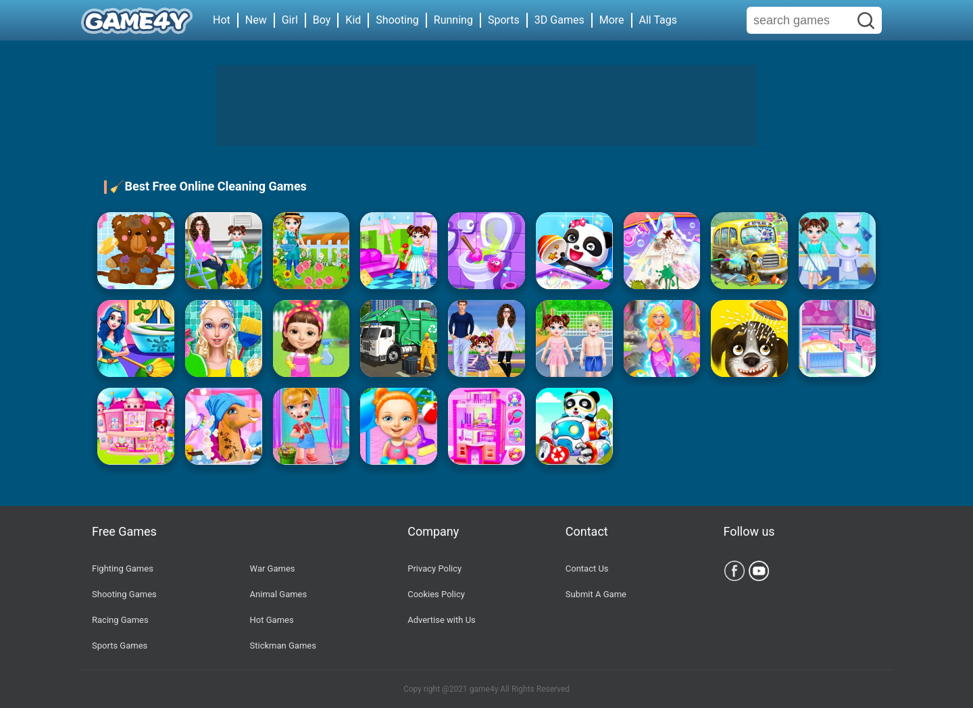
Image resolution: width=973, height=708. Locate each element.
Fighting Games (122, 568)
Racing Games (120, 620)
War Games (272, 568)
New (256, 20)
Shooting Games (124, 594)
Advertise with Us (441, 620)
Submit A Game (596, 594)
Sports (504, 20)
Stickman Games (283, 645)
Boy (322, 20)
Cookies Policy (436, 594)
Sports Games (119, 645)
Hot (221, 20)
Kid (353, 20)
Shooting (397, 20)
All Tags (658, 20)
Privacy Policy (434, 568)
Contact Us (587, 568)
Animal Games (278, 594)
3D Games (559, 20)
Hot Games (272, 620)
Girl (290, 20)
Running (453, 20)
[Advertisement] (486, 105)
